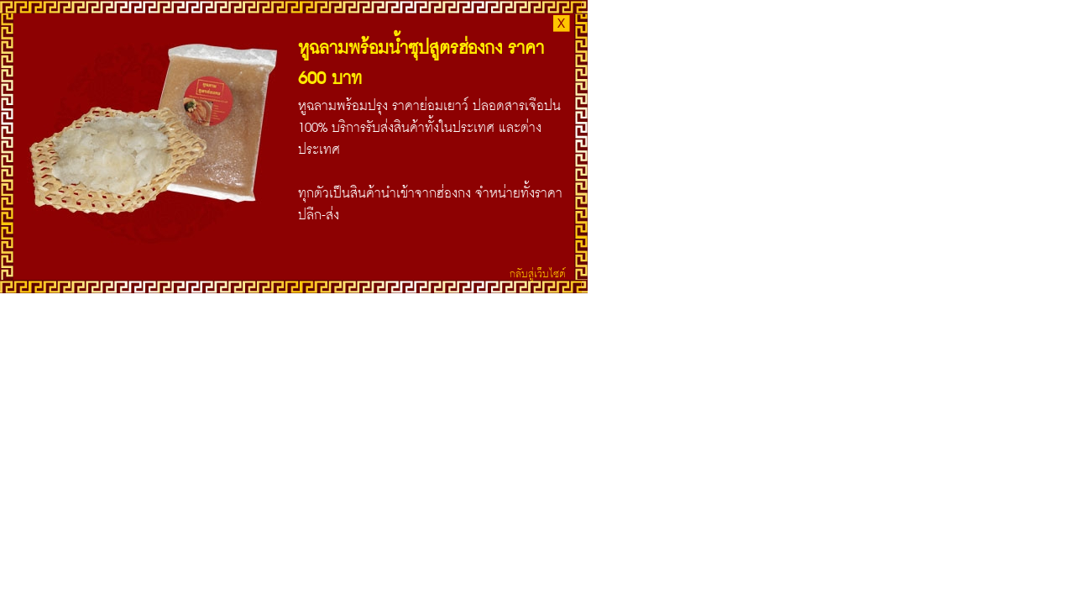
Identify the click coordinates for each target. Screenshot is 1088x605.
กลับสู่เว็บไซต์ (538, 273)
